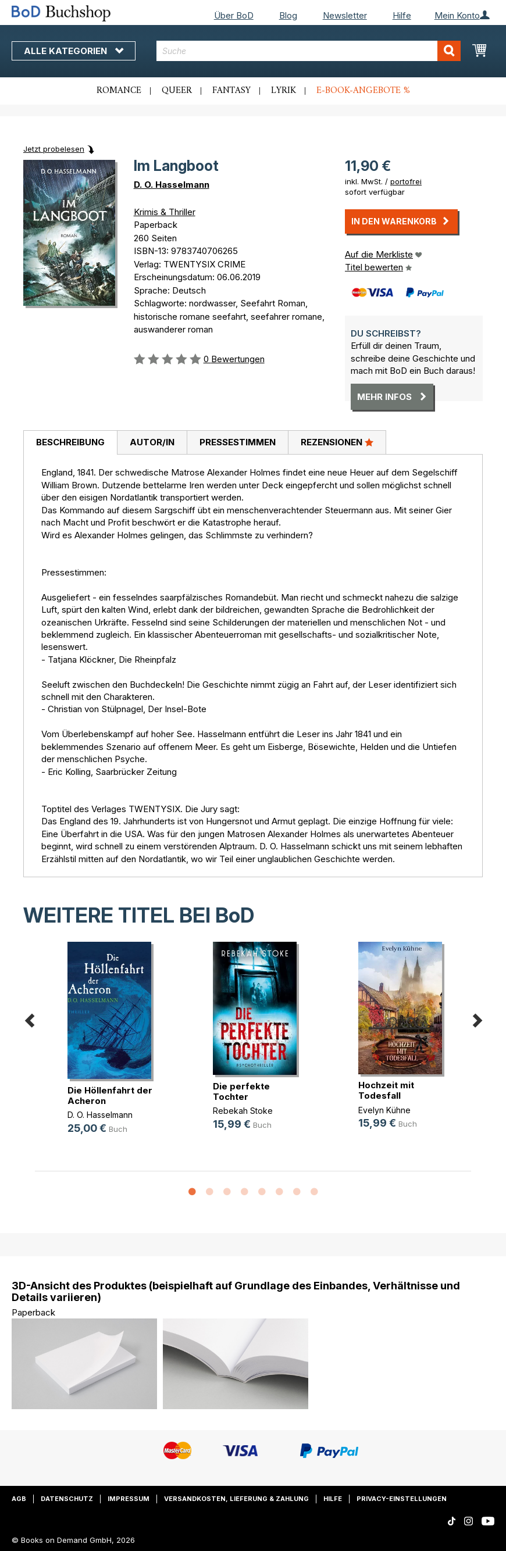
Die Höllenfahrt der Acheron (109, 1095)
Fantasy (231, 91)
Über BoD (234, 15)
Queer (177, 91)
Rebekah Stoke (243, 1111)
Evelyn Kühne (384, 1110)
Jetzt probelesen (53, 148)
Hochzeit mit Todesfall (386, 1090)
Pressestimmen (237, 442)
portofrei (406, 181)
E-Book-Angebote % (363, 91)
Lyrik (283, 91)
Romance (119, 91)
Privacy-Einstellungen (402, 1499)
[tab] (70, 443)
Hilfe (402, 15)
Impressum (128, 1499)
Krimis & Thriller (164, 211)
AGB (19, 1499)
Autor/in (152, 442)
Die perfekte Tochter (241, 1091)
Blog (288, 15)
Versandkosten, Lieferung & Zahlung (236, 1499)
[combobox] (308, 51)
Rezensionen (337, 441)
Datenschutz (67, 1499)
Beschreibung (70, 442)
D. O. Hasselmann (171, 184)
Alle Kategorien (73, 50)
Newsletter (345, 15)
